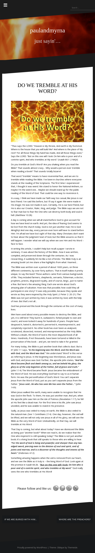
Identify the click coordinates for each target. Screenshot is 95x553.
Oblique (60, 547)
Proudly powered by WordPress (32, 547)
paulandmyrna (47, 30)
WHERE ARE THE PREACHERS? (75, 519)
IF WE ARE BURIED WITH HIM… (20, 519)
